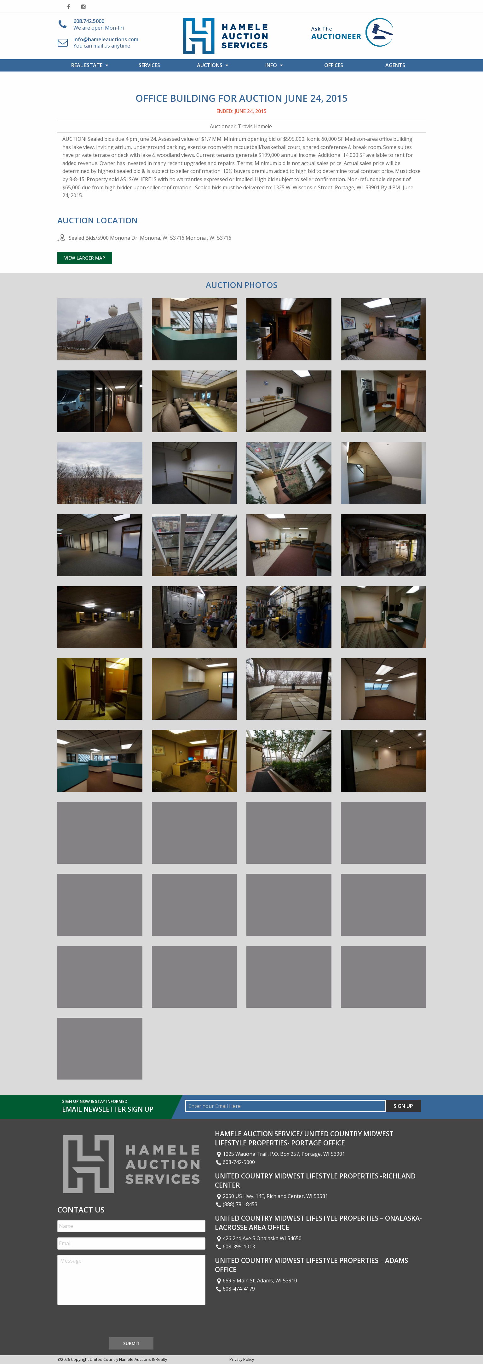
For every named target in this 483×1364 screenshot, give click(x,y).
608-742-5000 (235, 1162)
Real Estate (86, 65)
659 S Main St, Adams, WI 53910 (256, 1280)
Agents (395, 65)
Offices (333, 65)
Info (271, 65)
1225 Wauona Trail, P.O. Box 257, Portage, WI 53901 (280, 1153)
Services (149, 65)
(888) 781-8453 (236, 1204)
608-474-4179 (235, 1288)
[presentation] (105, 1322)
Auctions (209, 65)
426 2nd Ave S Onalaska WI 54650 (258, 1238)
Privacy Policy (241, 1359)
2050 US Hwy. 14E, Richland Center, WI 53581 (271, 1196)
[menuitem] (88, 65)
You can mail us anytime (105, 42)
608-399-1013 (235, 1246)
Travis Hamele (255, 126)
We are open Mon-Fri (98, 24)
